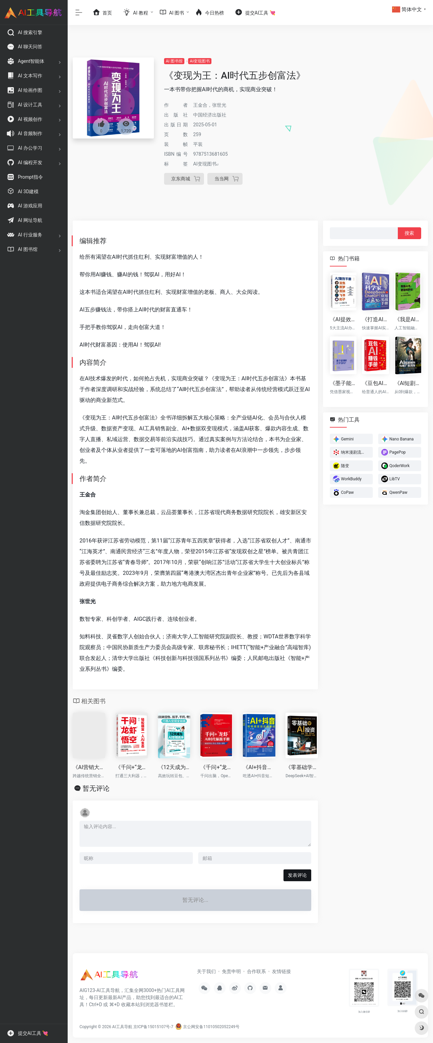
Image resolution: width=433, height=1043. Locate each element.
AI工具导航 (122, 1026)
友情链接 (281, 971)
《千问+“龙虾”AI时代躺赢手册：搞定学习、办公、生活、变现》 (216, 767)
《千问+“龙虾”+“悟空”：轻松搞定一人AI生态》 (131, 767)
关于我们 (206, 971)
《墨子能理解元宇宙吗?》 (343, 383)
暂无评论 (96, 788)
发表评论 (297, 875)
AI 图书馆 (174, 61)
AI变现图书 (200, 61)
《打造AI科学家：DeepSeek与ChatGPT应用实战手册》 (375, 319)
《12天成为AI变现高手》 (174, 767)
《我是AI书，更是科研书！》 (407, 319)
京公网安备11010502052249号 (207, 1026)
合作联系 (256, 971)
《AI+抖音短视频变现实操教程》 (259, 767)
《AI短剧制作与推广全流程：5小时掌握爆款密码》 (407, 383)
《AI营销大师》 (89, 767)
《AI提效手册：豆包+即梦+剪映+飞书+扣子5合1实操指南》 (343, 319)
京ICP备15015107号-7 (153, 1026)
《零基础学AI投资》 (302, 767)
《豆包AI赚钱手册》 (375, 383)
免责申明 (231, 971)
